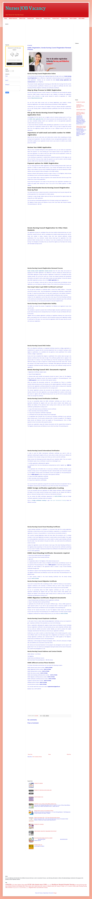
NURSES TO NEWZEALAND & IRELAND (42, 790)
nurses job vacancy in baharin (44, 886)
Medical (10, 886)
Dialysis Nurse (21, 884)
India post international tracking (58, 500)
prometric (27, 887)
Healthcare (55, 884)
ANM (7, 884)
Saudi (38, 887)
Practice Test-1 (47, 18)
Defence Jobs (22, 18)
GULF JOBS (49, 884)
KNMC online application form (36, 119)
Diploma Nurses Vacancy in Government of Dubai (43, 810)
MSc (24, 886)
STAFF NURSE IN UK (38, 797)
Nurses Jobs (67, 886)
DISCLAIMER (81, 18)
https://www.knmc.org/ (36, 98)
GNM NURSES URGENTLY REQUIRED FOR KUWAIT (45, 831)
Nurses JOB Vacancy (25, 7)
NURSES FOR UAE (38, 844)
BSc (10, 884)
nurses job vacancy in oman (57, 886)
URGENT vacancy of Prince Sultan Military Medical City (45, 803)
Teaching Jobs (30, 18)
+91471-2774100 (58, 496)
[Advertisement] (40, 33)
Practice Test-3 (64, 18)
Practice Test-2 (55, 18)
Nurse (26, 886)
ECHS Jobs (31, 884)
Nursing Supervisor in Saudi (17, 887)
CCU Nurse (15, 884)
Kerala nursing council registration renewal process (40, 270)
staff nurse (41, 887)
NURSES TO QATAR (38, 783)
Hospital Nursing (69, 884)
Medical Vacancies (13, 18)
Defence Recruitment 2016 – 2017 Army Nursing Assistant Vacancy (47, 817)
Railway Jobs (39, 18)
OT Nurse (24, 887)
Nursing (81, 886)
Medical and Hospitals (17, 886)
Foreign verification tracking (39, 500)
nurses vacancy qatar (74, 886)
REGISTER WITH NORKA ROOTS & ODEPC (43, 838)
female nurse (39, 884)
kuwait (82, 884)
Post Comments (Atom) (37, 756)
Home (5, 18)
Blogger (55, 892)
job (80, 884)
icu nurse (77, 884)
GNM (45, 884)
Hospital (61, 884)
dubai (26, 884)
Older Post (69, 754)
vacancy (46, 887)
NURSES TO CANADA (39, 824)
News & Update (73, 18)
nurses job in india (32, 886)
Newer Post (30, 754)
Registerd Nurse (32, 887)
